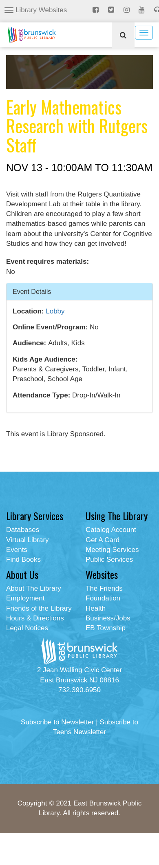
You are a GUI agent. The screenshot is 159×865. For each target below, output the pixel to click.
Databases (22, 530)
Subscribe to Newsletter (57, 722)
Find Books (23, 559)
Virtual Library (27, 540)
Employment (25, 598)
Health (96, 608)
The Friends (104, 588)
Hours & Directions (35, 618)
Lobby (55, 311)
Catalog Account (111, 530)
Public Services (109, 559)
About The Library (33, 588)
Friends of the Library (39, 608)
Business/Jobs (108, 618)
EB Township (106, 628)
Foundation (103, 598)
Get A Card (102, 540)
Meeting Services (112, 550)
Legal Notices (27, 628)
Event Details (32, 291)
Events (16, 550)
